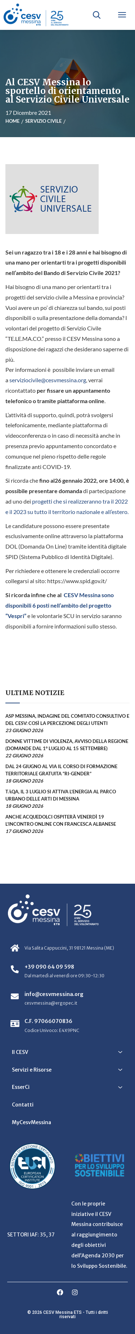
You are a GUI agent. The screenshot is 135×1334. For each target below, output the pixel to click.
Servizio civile (43, 121)
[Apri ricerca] (96, 14)
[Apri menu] (122, 14)
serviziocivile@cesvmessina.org (47, 380)
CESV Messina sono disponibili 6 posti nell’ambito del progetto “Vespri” (59, 605)
